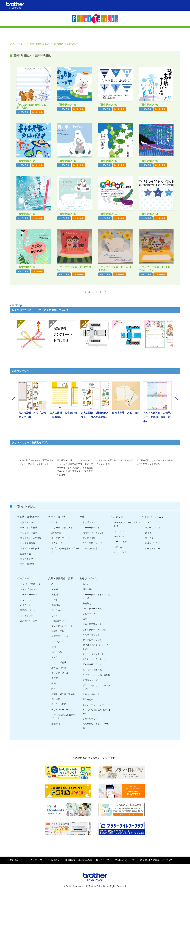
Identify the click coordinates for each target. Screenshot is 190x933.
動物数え (87, 641)
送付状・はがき (58, 705)
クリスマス (25, 637)
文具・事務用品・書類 (60, 616)
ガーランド (119, 574)
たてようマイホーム (92, 707)
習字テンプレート (59, 669)
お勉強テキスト (58, 658)
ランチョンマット (153, 565)
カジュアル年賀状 (28, 571)
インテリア (117, 554)
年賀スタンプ (26, 597)
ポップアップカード (61, 576)
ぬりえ (86, 622)
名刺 (53, 684)
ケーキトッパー (152, 586)
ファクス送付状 (58, 700)
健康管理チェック (59, 674)
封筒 (53, 726)
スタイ (148, 571)
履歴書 (54, 716)
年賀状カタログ (27, 560)
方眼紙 (54, 632)
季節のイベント (27, 648)
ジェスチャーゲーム (92, 646)
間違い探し (88, 627)
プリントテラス (17, 73)
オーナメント (120, 590)
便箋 (53, 721)
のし (53, 622)
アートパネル (120, 579)
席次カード (56, 581)
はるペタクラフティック (94, 667)
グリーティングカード (62, 565)
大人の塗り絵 (89, 576)
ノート (54, 637)
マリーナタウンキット (93, 692)
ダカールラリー (90, 756)
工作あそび (88, 737)
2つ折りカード (58, 571)
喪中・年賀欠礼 (27, 602)
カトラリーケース (153, 560)
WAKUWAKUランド (92, 702)
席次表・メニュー (28, 658)
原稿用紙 (55, 643)
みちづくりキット (91, 672)
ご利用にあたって (125, 898)
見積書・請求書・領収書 (63, 731)
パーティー (23, 616)
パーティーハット (28, 632)
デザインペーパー (59, 747)
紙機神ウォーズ (90, 718)
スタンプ (55, 679)
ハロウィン (25, 643)
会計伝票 (55, 737)
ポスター (55, 695)
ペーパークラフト (91, 565)
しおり (54, 653)
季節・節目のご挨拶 (39, 73)
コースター (150, 576)
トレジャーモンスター (93, 742)
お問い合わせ (14, 898)
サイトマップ (34, 898)
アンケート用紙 (58, 742)
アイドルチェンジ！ (92, 678)
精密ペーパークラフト (93, 571)
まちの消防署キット (92, 662)
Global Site (54, 898)
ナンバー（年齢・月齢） (32, 622)
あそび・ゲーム (88, 616)
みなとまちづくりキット (94, 697)
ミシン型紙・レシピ (92, 581)
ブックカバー (57, 648)
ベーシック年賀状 (28, 565)
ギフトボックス (27, 653)
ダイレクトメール (59, 711)
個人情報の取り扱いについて (156, 898)
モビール (118, 585)
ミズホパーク (89, 652)
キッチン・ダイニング (154, 554)
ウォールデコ (120, 569)
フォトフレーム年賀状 (30, 576)
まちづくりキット (91, 732)
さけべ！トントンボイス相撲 (96, 713)
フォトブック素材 (91, 586)
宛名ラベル (56, 690)
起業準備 (55, 761)
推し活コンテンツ (91, 560)
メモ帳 (54, 627)
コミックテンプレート (62, 663)
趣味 (81, 554)
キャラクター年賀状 (29, 586)
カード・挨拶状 (57, 554)
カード (54, 560)
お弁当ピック (151, 581)
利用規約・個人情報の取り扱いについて (87, 898)
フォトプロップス (28, 627)
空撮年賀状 (25, 591)
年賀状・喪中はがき (28, 554)
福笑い (86, 657)
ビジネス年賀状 (27, 581)
